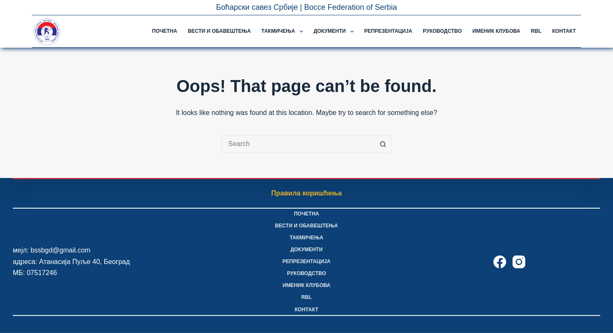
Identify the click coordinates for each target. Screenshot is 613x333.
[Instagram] (519, 261)
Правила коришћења (306, 193)
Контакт (564, 31)
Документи (335, 31)
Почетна (164, 31)
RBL (536, 31)
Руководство (442, 31)
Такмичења (283, 31)
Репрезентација (388, 31)
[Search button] (383, 143)
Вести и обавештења (219, 31)
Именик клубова (496, 31)
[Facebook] (499, 261)
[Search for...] (298, 143)
